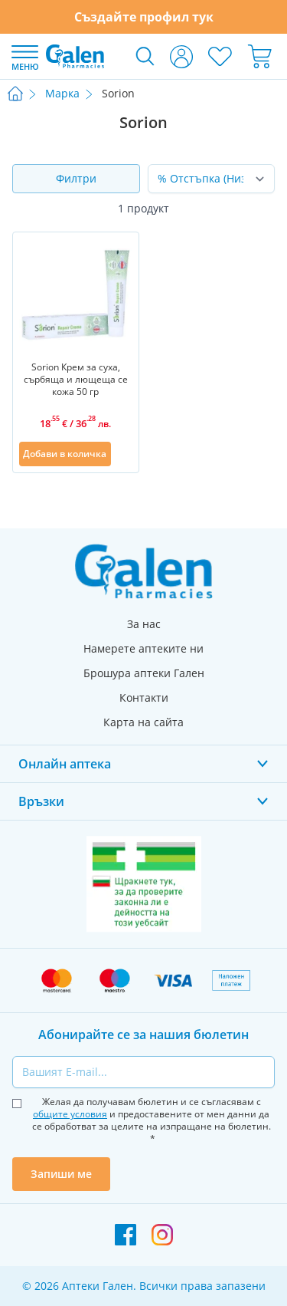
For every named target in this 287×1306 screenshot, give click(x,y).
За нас (144, 624)
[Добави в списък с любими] (123, 454)
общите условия (70, 1113)
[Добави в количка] (65, 454)
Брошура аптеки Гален (143, 673)
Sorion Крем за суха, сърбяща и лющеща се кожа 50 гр (76, 379)
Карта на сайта (143, 722)
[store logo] (75, 55)
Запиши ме (61, 1173)
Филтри (76, 178)
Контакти (143, 697)
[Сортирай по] (212, 178)
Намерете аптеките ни (143, 648)
